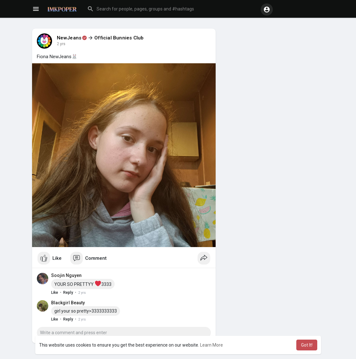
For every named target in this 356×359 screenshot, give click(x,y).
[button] (171, 9)
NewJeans (69, 38)
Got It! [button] (306, 345)
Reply (68, 292)
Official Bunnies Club (119, 38)
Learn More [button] (211, 345)
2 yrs (61, 44)
